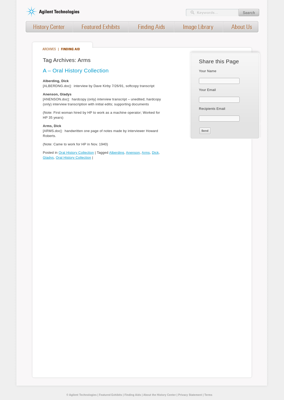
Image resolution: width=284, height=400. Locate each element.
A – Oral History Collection (76, 70)
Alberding (116, 153)
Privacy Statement (190, 394)
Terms (208, 394)
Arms (146, 153)
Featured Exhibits (110, 394)
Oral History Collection (76, 153)
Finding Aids (133, 394)
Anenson (133, 153)
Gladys (48, 157)
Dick (155, 153)
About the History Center (159, 394)
